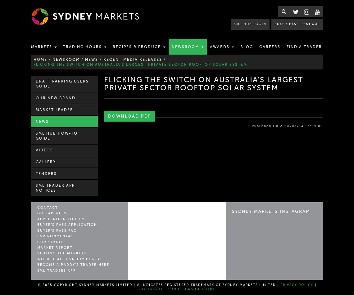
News (42, 121)
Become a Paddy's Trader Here (73, 265)
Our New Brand (55, 98)
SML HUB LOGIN (250, 24)
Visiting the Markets (61, 253)
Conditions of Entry (191, 289)
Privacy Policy (296, 285)
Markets (44, 47)
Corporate (50, 242)
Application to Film (61, 219)
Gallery (46, 162)
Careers (269, 47)
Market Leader (54, 110)
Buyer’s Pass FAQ (57, 231)
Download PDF (129, 116)
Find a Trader (304, 47)
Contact (47, 208)
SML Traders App (56, 271)
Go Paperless (53, 213)
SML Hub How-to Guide (57, 136)
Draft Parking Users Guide (62, 83)
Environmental (55, 236)
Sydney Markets (161, 214)
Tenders (46, 174)
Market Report (54, 248)
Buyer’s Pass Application (67, 225)
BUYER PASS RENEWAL (297, 24)
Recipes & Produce (139, 47)
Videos (44, 150)
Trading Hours (85, 47)
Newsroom (188, 47)
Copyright (151, 289)
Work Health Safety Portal (70, 259)
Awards (222, 47)
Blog (246, 47)
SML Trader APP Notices (55, 188)
